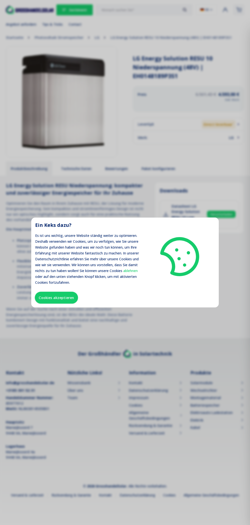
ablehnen (130, 270)
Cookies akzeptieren (56, 297)
